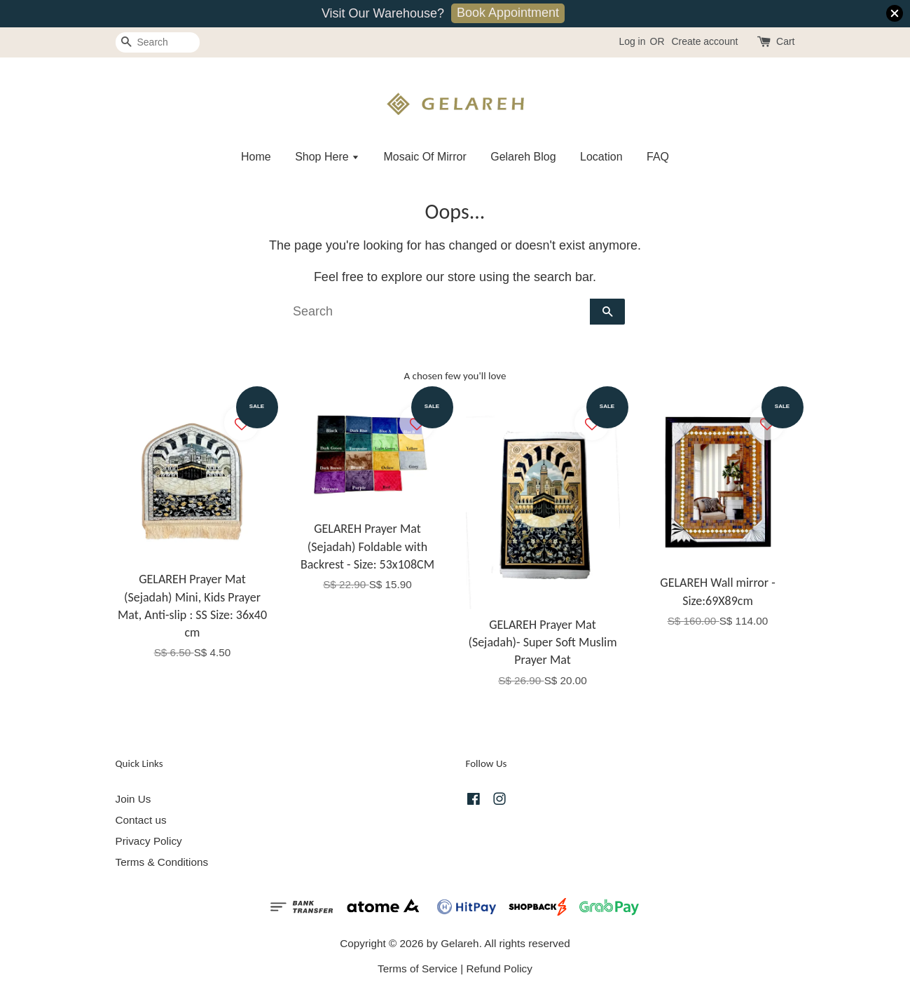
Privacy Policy (149, 841)
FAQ (658, 157)
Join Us (133, 799)
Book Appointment (508, 13)
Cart (785, 41)
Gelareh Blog (523, 157)
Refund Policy (499, 968)
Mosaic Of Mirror (425, 157)
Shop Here (327, 157)
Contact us (141, 820)
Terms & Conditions (162, 862)
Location (601, 157)
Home (256, 157)
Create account (704, 41)
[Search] (158, 42)
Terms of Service (417, 968)
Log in (632, 41)
